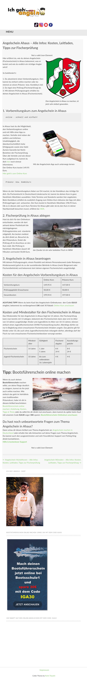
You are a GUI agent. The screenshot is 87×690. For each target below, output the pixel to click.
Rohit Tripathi (50, 676)
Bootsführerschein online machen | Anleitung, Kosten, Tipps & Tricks (15, 409)
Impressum (44, 670)
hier (8, 161)
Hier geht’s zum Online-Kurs (15, 173)
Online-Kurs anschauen (64, 305)
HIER (42, 209)
